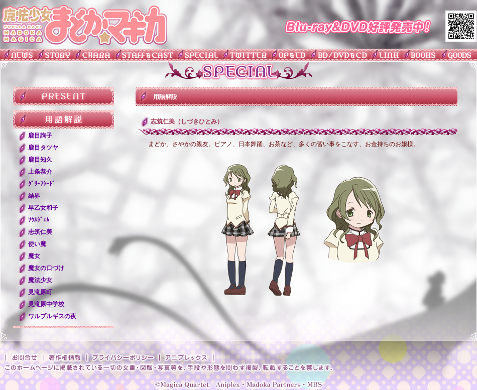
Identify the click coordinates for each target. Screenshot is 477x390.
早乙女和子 (43, 207)
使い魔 (37, 243)
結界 (34, 195)
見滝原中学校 (46, 304)
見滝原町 (40, 292)
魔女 (34, 255)
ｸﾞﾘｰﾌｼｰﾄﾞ (41, 183)
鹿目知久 (40, 159)
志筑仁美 (40, 231)
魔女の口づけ (46, 268)
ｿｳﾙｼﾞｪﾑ (38, 219)
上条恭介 (40, 171)
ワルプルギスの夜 (52, 316)
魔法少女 (40, 280)
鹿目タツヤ (43, 147)
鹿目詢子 (40, 135)
